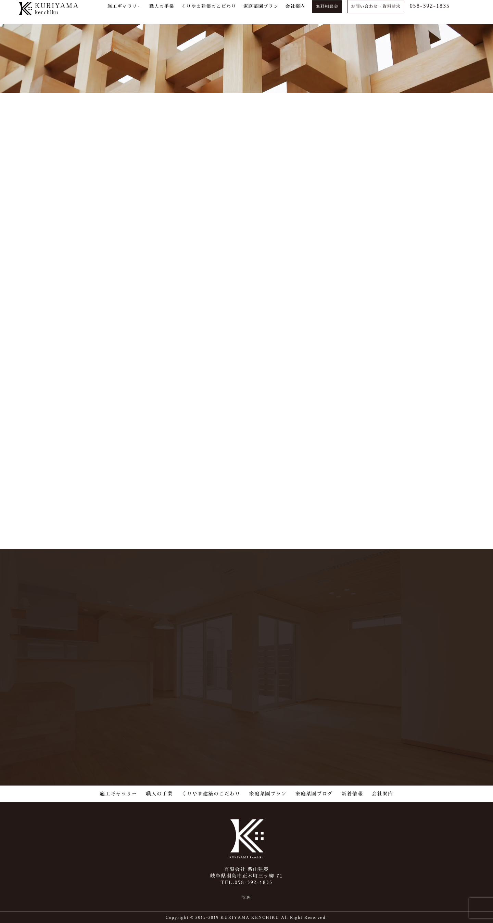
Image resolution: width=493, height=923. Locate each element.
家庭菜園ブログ (314, 792)
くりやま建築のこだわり (210, 792)
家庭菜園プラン (268, 792)
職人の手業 (159, 792)
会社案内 (382, 792)
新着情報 (352, 792)
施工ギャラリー (118, 792)
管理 (246, 897)
